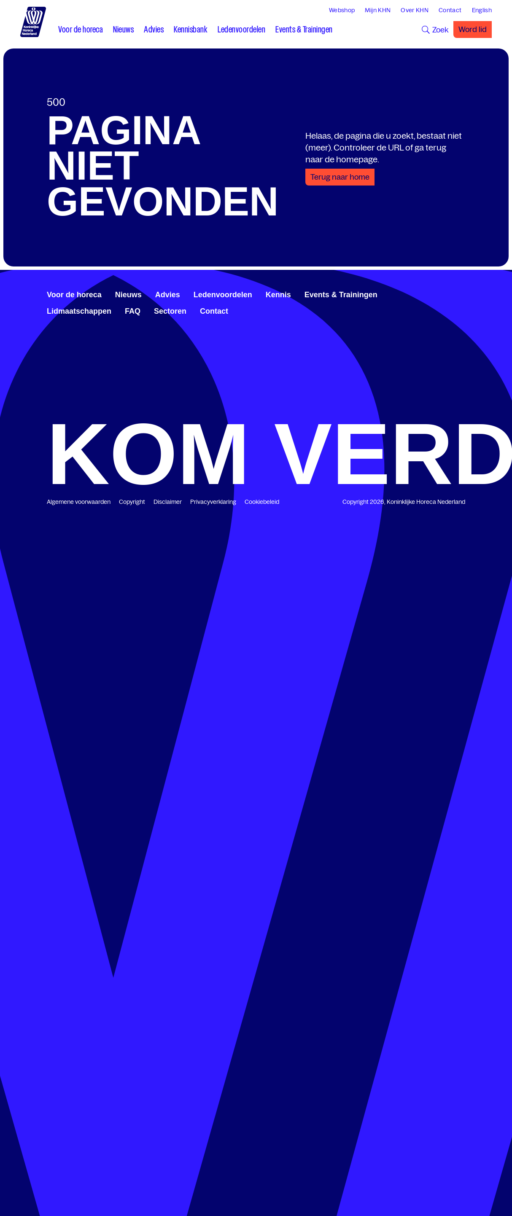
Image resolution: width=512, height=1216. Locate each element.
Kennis (278, 295)
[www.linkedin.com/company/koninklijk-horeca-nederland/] (441, 293)
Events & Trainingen (341, 295)
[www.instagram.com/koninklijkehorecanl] (461, 293)
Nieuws (128, 295)
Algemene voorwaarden (78, 502)
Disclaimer (168, 502)
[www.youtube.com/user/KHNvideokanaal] (455, 293)
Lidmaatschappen (79, 311)
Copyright (132, 502)
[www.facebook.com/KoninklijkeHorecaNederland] (434, 293)
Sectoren (170, 311)
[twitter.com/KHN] (448, 293)
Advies (167, 295)
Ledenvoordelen (223, 295)
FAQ (132, 311)
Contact (214, 311)
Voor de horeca (74, 295)
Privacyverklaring (213, 502)
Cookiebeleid (262, 502)
